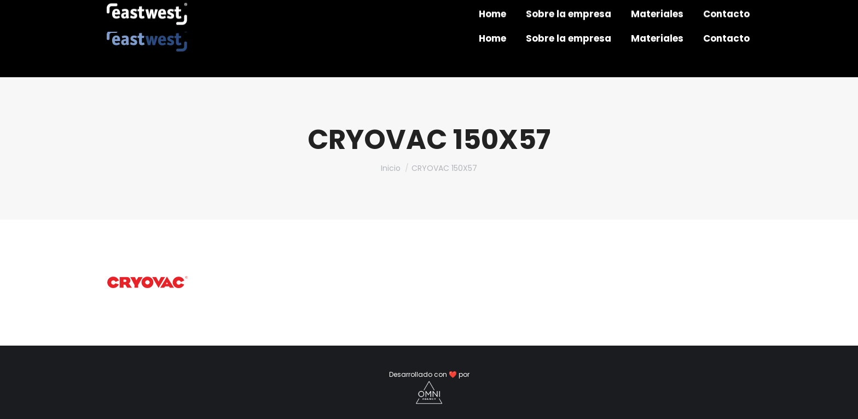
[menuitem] (492, 39)
